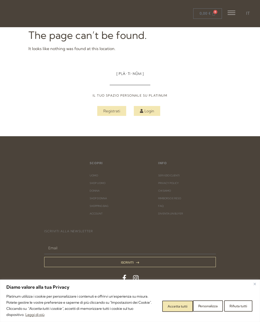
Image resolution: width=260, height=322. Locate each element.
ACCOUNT (96, 213)
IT (248, 13)
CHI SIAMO (164, 190)
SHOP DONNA (98, 198)
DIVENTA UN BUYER (170, 213)
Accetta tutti (235, 305)
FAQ (161, 206)
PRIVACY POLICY (168, 183)
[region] (130, 301)
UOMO (94, 175)
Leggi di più (88, 314)
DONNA (95, 190)
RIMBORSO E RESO (169, 198)
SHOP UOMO (97, 183)
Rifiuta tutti (198, 305)
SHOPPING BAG (99, 206)
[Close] (255, 284)
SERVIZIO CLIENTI (169, 175)
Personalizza (162, 305)
